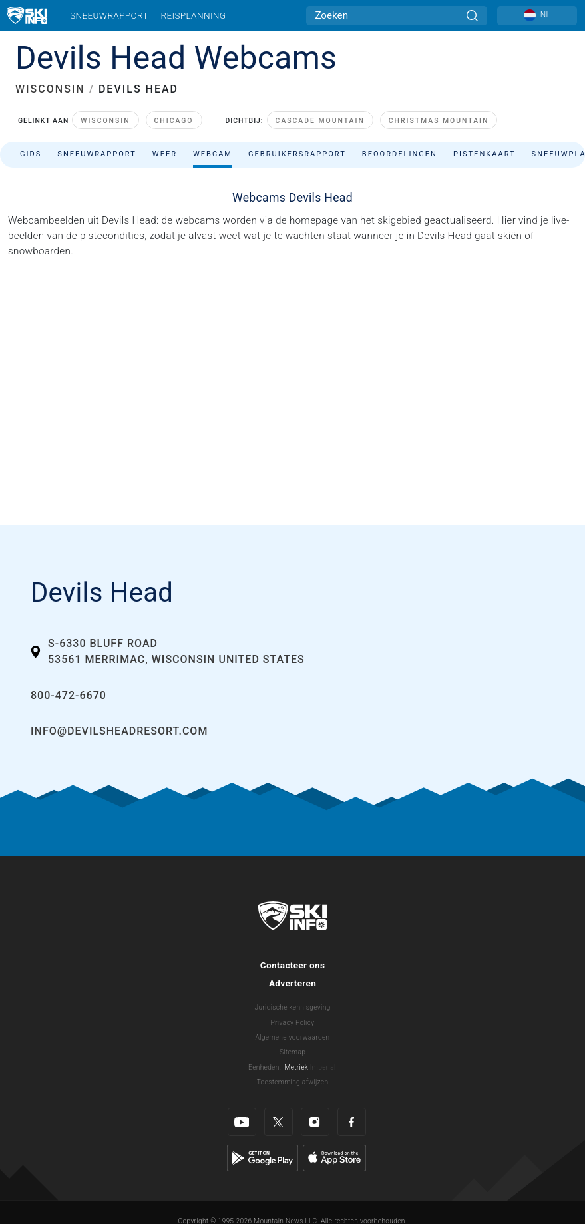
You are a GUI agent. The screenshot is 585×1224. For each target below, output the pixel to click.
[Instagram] (315, 1122)
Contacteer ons (292, 965)
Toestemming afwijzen (293, 1082)
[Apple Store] (334, 1157)
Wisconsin (105, 120)
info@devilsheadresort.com (119, 731)
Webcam (212, 154)
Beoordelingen (399, 154)
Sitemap (292, 1052)
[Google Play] (262, 1157)
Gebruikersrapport (297, 154)
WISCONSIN (50, 89)
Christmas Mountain (439, 120)
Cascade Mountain (320, 120)
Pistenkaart (484, 154)
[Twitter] (278, 1122)
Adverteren (292, 983)
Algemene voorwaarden (293, 1037)
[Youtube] (242, 1122)
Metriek (297, 1067)
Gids (30, 154)
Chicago (174, 120)
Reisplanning (193, 15)
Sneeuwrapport (109, 15)
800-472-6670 (68, 695)
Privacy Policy (293, 1022)
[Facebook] (351, 1122)
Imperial (323, 1067)
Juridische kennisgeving (292, 1007)
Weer (164, 154)
